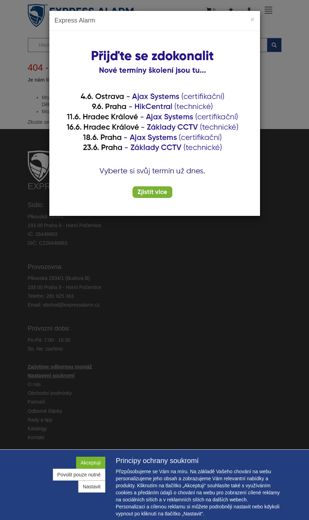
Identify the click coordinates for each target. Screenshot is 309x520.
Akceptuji (91, 463)
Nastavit (92, 486)
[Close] (252, 19)
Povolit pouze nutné (79, 474)
